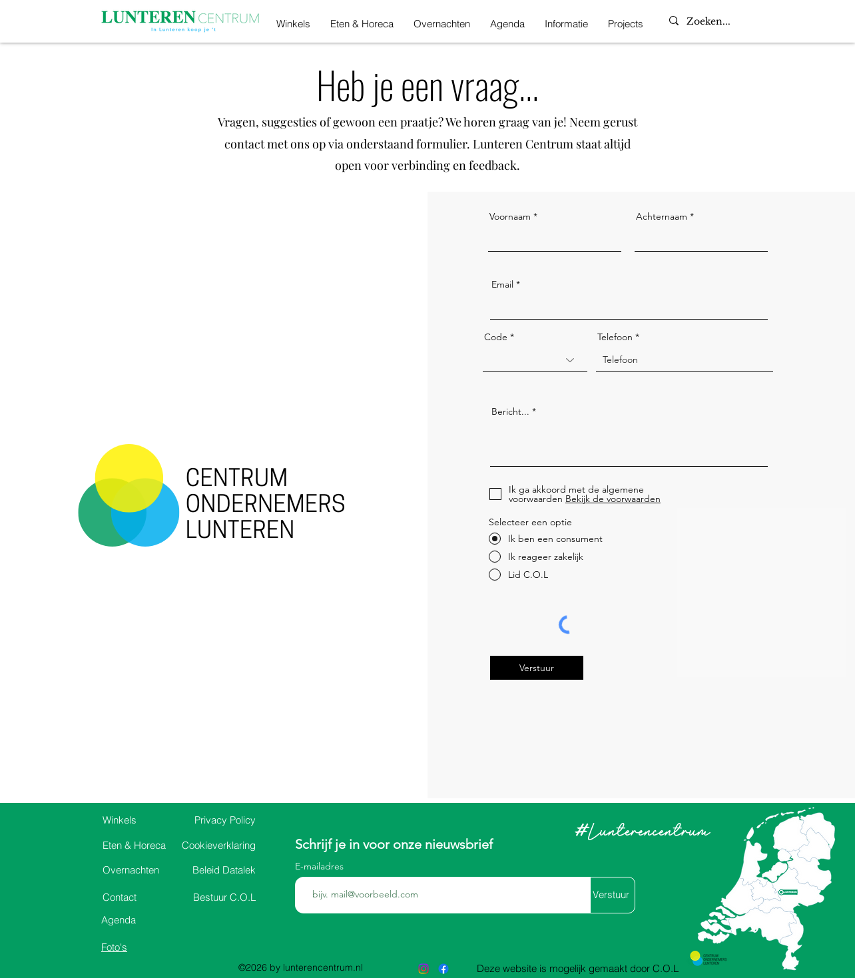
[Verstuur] (536, 668)
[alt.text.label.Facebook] (443, 968)
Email (502, 284)
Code (495, 337)
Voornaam (510, 216)
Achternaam (661, 216)
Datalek (224, 869)
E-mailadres (320, 866)
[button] (566, 21)
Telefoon (615, 337)
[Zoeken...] (721, 22)
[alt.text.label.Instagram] (423, 968)
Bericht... (510, 411)
